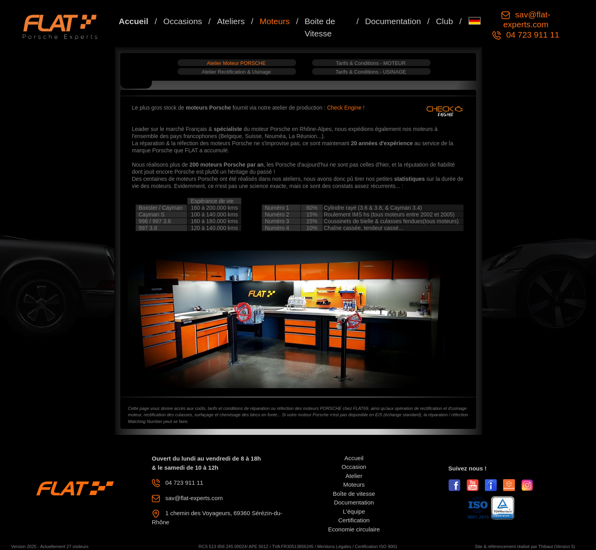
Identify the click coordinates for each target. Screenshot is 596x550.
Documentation (393, 21)
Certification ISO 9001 (376, 546)
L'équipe (354, 511)
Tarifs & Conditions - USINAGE (370, 72)
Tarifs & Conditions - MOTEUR (370, 63)
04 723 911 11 (531, 34)
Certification (353, 520)
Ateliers (231, 21)
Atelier (354, 475)
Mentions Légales (334, 546)
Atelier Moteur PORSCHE (236, 63)
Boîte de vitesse (354, 493)
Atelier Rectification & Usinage (236, 72)
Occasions (182, 21)
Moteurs (275, 21)
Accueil (133, 21)
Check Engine (345, 107)
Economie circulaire (354, 529)
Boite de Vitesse (320, 27)
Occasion (354, 466)
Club (444, 21)
